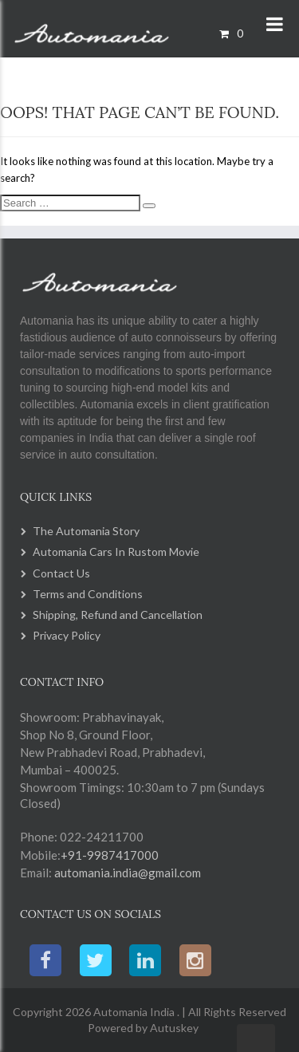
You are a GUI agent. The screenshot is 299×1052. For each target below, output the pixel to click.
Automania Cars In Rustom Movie (116, 551)
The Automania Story (86, 531)
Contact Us (61, 573)
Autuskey (173, 1027)
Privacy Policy (66, 635)
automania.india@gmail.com (126, 872)
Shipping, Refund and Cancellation (118, 614)
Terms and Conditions (88, 594)
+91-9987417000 (110, 855)
